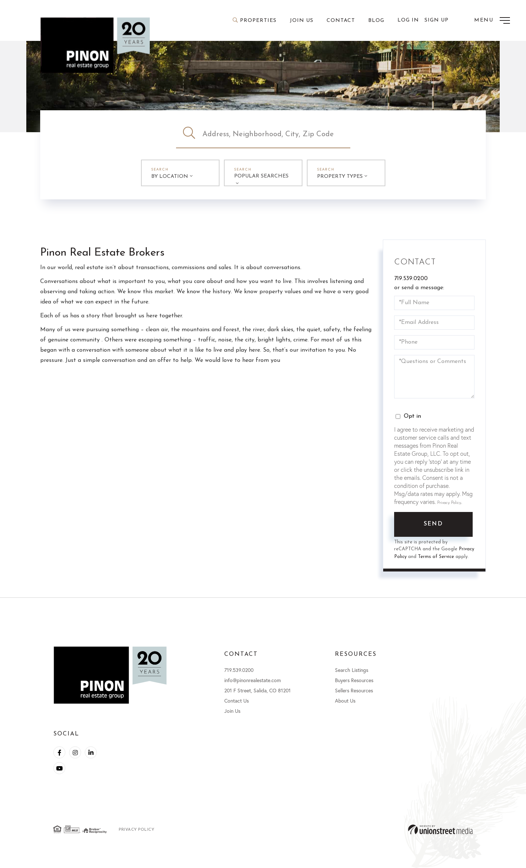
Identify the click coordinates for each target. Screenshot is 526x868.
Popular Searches (261, 176)
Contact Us (236, 700)
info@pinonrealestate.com (252, 680)
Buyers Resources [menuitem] (354, 680)
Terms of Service (436, 556)
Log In (408, 20)
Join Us (232, 710)
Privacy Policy (449, 503)
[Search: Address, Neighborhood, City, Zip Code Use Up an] (276, 134)
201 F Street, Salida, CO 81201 (257, 690)
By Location (169, 176)
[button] (189, 134)
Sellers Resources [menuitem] (354, 690)
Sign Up (436, 20)
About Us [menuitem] (345, 700)
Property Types (340, 176)
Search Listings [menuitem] (351, 669)
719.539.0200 (411, 279)
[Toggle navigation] (492, 20)
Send (433, 524)
